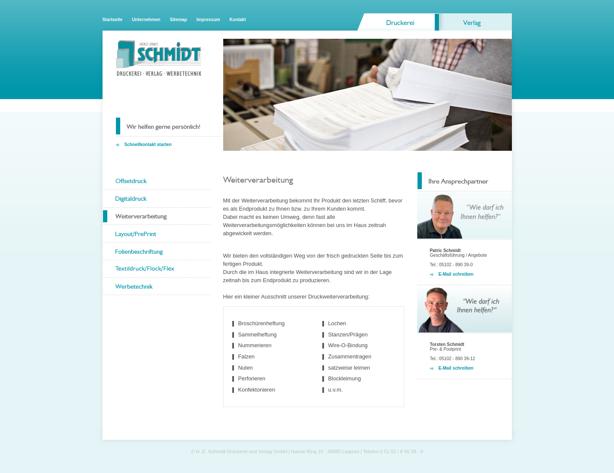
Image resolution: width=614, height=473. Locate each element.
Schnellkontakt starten (148, 144)
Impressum (208, 19)
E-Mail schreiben (456, 274)
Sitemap (178, 19)
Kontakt (238, 19)
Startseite (113, 19)
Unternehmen (146, 19)
